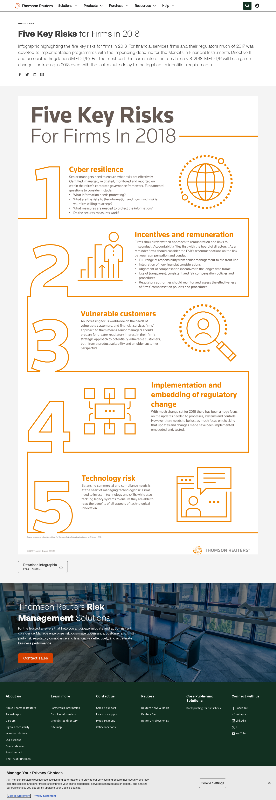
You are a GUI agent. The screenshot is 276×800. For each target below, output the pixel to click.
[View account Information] (257, 6)
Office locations (106, 727)
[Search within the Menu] (247, 6)
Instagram (240, 714)
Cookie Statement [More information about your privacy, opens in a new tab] (19, 795)
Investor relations (17, 733)
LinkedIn (239, 721)
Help (168, 6)
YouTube (239, 733)
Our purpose (13, 740)
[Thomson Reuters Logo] (35, 5)
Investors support (107, 714)
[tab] (68, 5)
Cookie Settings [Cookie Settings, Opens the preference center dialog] (212, 783)
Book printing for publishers (203, 708)
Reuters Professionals (155, 721)
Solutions (68, 6)
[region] (138, 783)
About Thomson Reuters (21, 708)
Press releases (15, 746)
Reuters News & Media (155, 708)
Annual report (14, 714)
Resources (146, 6)
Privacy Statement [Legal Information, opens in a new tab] (43, 795)
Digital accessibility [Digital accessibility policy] (17, 727)
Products (93, 6)
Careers (11, 721)
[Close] (269, 782)
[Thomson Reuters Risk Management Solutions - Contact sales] (35, 658)
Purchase (119, 6)
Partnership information (65, 708)
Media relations (105, 721)
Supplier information (63, 714)
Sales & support (106, 708)
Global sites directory (64, 721)
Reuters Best (149, 714)
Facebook (240, 708)
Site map (56, 727)
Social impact (14, 752)
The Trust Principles (18, 759)
